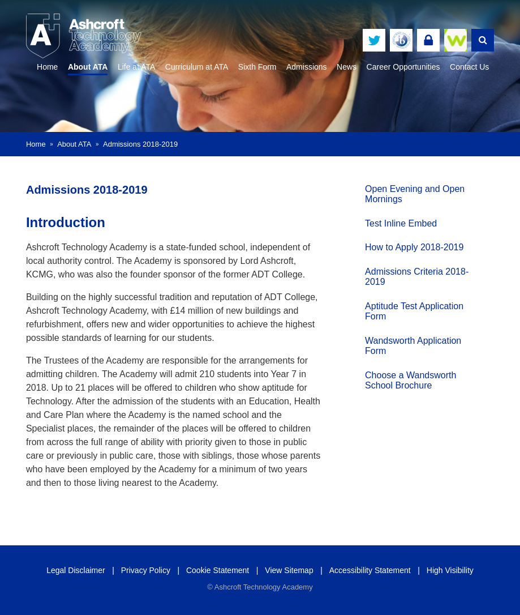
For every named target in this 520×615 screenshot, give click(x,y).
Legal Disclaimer (75, 570)
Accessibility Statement (370, 570)
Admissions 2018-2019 (140, 144)
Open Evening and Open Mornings (408, 191)
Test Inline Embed (394, 221)
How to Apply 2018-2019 (407, 245)
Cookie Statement (217, 570)
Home (36, 144)
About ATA (74, 144)
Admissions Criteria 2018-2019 (410, 275)
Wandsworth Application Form (406, 343)
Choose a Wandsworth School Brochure (403, 378)
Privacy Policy (145, 570)
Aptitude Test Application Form (407, 309)
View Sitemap (289, 570)
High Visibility (450, 570)
